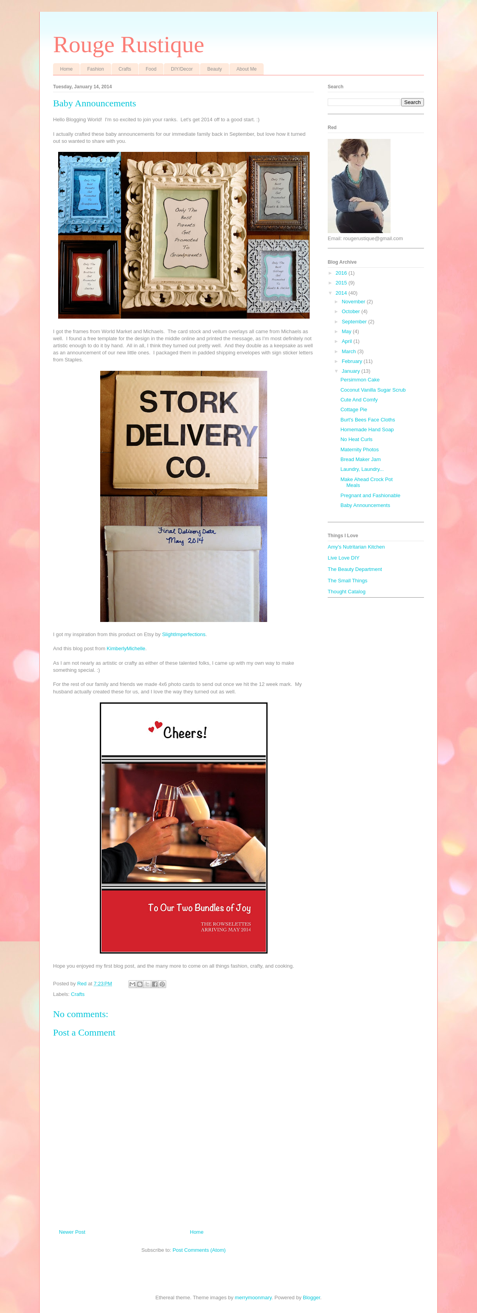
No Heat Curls (356, 439)
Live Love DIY (344, 558)
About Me (247, 69)
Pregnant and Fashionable (370, 495)
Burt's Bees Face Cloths (367, 420)
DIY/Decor (182, 69)
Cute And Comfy (359, 400)
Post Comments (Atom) (199, 1250)
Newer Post (72, 1232)
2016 (342, 273)
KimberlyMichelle (126, 648)
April (348, 341)
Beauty (214, 69)
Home (66, 69)
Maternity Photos (359, 449)
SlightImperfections (183, 634)
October (351, 311)
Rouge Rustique (128, 44)
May (347, 331)
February (353, 361)
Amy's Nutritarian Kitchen (356, 547)
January (351, 371)
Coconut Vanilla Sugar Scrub (372, 390)
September (355, 322)
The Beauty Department (355, 569)
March (350, 351)
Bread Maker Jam (360, 459)
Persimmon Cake (360, 380)
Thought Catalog (346, 591)
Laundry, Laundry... (361, 469)
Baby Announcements (365, 505)
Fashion (95, 69)
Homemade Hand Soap (367, 429)
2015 (342, 283)
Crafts (125, 69)
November (354, 302)
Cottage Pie (353, 409)
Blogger (311, 1297)
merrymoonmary (253, 1297)
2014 (342, 293)
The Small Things (347, 581)
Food (151, 69)
